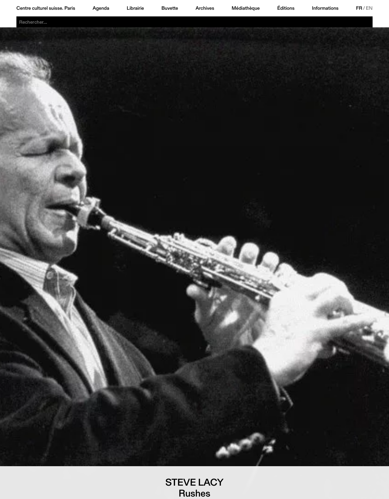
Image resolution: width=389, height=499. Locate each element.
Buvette (169, 8)
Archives (204, 8)
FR (359, 8)
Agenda (101, 8)
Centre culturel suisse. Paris (45, 8)
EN (369, 8)
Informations (325, 8)
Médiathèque (246, 8)
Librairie (135, 8)
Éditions (285, 8)
